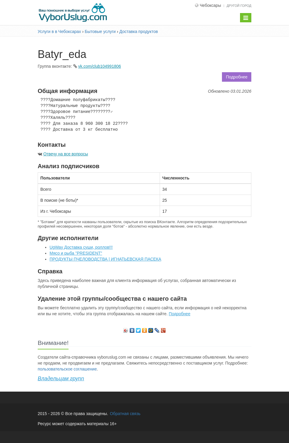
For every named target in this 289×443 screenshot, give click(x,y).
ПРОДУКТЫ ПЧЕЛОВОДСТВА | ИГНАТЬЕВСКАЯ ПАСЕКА (105, 259)
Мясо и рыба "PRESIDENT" (76, 253)
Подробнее (236, 77)
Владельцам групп (61, 378)
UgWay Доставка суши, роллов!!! (81, 247)
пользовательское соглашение (67, 369)
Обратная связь (125, 413)
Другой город (239, 5)
